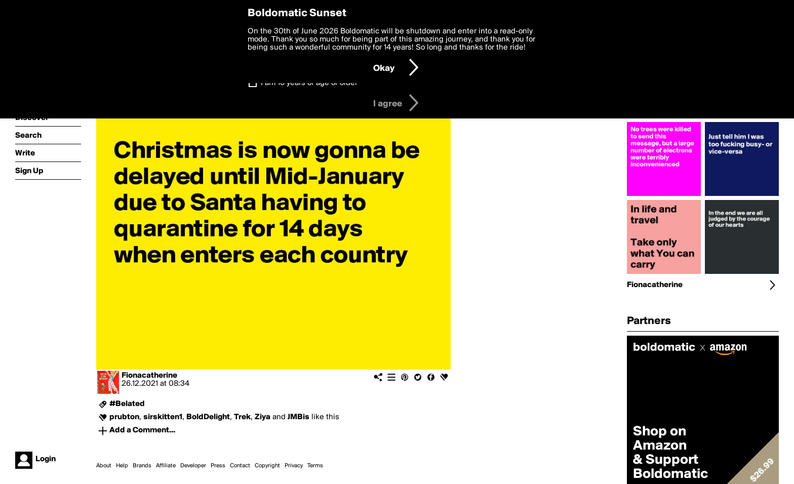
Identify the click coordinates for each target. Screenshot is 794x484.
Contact (240, 466)
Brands (142, 466)
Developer (193, 466)
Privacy (294, 466)
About (103, 466)
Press (218, 466)
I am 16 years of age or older (309, 83)
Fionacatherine (149, 376)
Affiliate (166, 466)
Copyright (267, 466)
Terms (315, 466)
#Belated (127, 404)
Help (122, 466)
